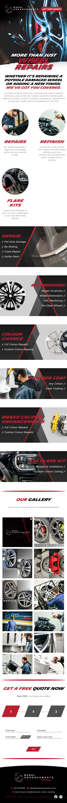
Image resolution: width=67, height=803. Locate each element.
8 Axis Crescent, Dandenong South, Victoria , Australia (33, 792)
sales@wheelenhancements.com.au (41, 788)
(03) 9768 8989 (18, 788)
